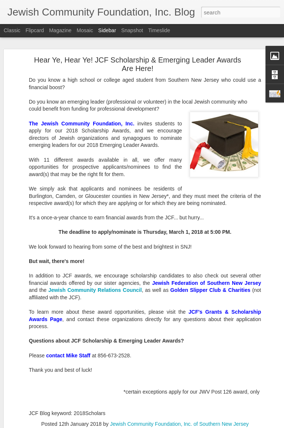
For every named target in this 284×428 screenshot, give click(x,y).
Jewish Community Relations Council (95, 271)
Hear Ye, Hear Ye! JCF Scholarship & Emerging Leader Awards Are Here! (137, 45)
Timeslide (159, 30)
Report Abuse (187, 424)
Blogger (165, 424)
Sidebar (107, 30)
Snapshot (132, 30)
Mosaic (85, 30)
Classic (12, 30)
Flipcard (35, 30)
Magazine (60, 30)
